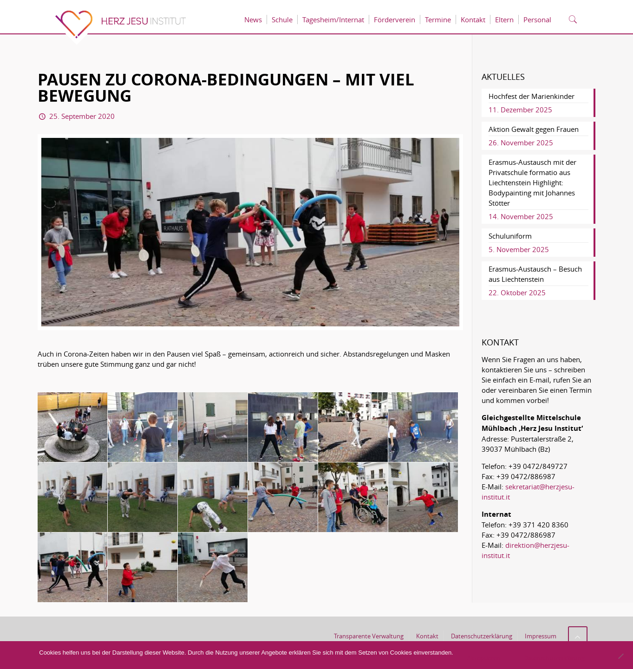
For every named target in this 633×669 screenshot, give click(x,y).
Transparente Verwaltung (369, 636)
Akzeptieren (483, 658)
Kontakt (427, 636)
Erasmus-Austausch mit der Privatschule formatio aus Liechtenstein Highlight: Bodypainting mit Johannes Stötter (532, 182)
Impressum (540, 636)
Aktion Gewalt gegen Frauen (534, 129)
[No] (620, 656)
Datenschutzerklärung (481, 636)
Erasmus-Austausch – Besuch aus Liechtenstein (535, 274)
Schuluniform (510, 235)
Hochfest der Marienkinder (531, 96)
